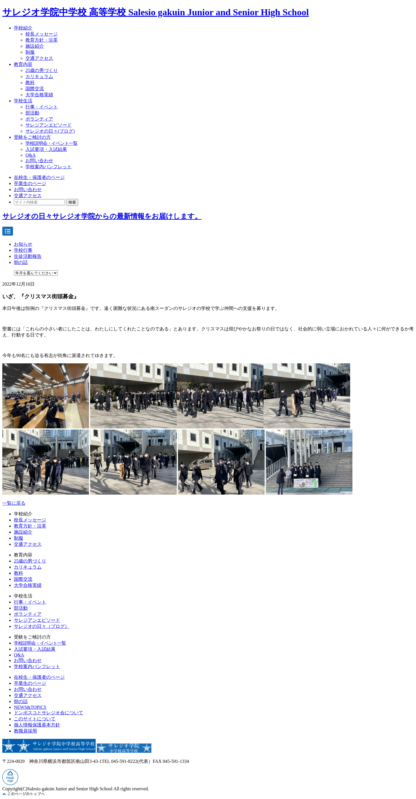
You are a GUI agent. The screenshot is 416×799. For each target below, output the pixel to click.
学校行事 (23, 250)
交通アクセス (39, 58)
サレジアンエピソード (48, 125)
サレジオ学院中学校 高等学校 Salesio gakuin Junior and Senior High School (155, 12)
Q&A (30, 155)
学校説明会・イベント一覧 (51, 143)
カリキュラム (39, 76)
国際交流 (34, 88)
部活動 (32, 112)
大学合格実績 (39, 94)
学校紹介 (23, 27)
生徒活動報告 (28, 256)
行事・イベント (41, 106)
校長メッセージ (41, 34)
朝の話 (21, 262)
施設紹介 (34, 46)
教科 (30, 82)
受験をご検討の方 (32, 137)
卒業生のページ (30, 183)
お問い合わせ (39, 160)
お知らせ (23, 244)
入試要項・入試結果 (46, 149)
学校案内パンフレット (48, 166)
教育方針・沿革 (41, 40)
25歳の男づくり (41, 70)
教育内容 (23, 64)
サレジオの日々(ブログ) (50, 131)
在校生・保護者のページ (39, 177)
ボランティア (39, 118)
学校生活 (23, 100)
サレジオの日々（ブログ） (41, 626)
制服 (30, 52)
